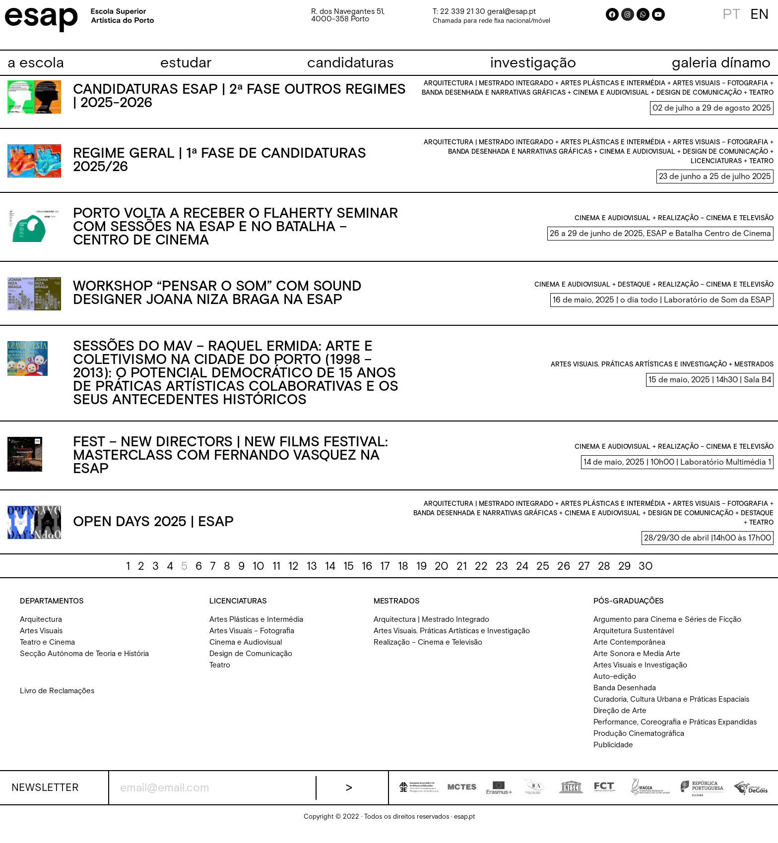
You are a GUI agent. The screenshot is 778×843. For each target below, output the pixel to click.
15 (348, 573)
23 (502, 573)
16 (367, 573)
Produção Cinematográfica (638, 740)
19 (421, 573)
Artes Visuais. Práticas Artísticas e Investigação (452, 638)
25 (542, 573)
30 (646, 573)
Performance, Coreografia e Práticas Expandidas (675, 729)
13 (312, 573)
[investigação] (533, 63)
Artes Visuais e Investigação (640, 672)
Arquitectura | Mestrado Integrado (431, 626)
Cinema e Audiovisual (245, 649)
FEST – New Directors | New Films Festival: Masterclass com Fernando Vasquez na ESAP (230, 462)
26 (563, 573)
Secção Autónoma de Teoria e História (84, 660)
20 (442, 573)
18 (403, 573)
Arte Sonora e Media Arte (636, 660)
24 (522, 573)
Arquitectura (41, 626)
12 (293, 573)
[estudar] (186, 63)
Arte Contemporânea (629, 649)
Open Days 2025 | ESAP (153, 529)
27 (584, 573)
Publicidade (613, 752)
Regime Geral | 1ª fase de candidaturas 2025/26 (219, 167)
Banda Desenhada (624, 695)
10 (258, 573)
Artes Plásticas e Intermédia (256, 626)
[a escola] (35, 63)
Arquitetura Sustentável (633, 638)
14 (330, 573)
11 (276, 573)
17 (385, 573)
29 (624, 573)
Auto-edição (614, 683)
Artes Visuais (41, 638)
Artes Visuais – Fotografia (251, 638)
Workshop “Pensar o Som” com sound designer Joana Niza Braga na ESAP (217, 300)
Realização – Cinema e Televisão (428, 649)
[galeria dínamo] (721, 63)
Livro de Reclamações (57, 698)
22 (481, 573)
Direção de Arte (620, 718)
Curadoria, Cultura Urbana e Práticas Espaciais (671, 706)
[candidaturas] (350, 63)
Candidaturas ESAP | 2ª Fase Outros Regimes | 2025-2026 (239, 104)
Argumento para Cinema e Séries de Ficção (667, 626)
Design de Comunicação (250, 660)
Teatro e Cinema (47, 649)
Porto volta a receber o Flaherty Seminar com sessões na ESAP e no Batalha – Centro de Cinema (235, 234)
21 (461, 573)
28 (604, 573)
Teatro (219, 672)
